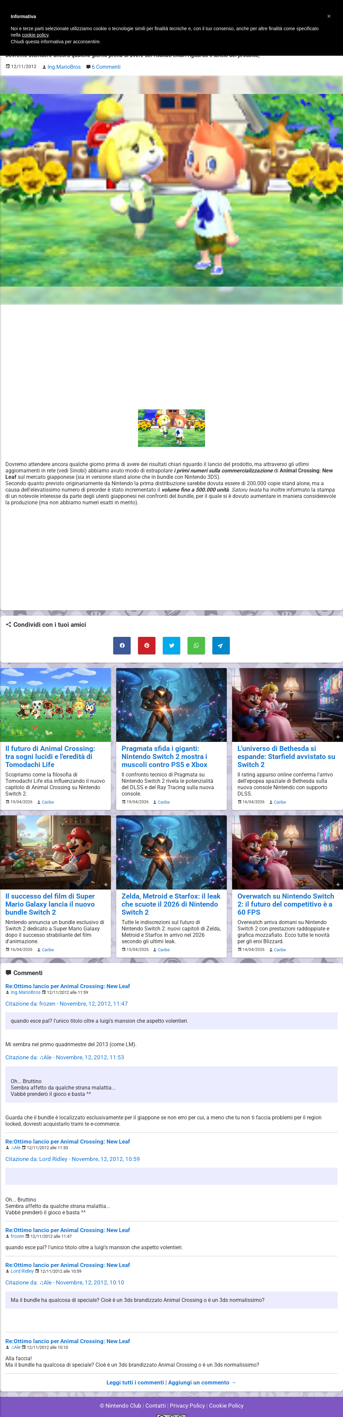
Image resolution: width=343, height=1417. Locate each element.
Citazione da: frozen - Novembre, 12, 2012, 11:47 (62, 997)
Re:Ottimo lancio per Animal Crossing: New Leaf (63, 980)
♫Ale (15, 1139)
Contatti (156, 1393)
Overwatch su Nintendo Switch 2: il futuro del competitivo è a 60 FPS (285, 898)
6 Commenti (102, 66)
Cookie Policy (223, 1393)
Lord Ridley (21, 1261)
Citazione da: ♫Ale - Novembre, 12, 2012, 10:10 (61, 1272)
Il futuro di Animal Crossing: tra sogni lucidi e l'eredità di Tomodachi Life (50, 752)
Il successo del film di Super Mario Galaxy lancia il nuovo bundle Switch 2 (55, 898)
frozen (17, 1226)
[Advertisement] (171, 355)
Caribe (47, 797)
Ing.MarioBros (24, 985)
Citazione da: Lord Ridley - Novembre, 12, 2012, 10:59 (68, 1150)
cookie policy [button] (35, 35)
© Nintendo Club (123, 1393)
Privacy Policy (186, 1393)
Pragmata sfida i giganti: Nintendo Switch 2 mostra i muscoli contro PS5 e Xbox (171, 752)
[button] (329, 16)
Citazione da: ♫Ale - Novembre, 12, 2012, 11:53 (61, 1050)
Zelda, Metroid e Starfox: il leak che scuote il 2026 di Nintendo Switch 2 (167, 898)
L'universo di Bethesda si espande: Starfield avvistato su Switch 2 (287, 749)
